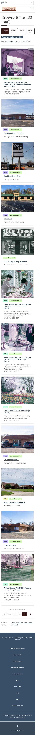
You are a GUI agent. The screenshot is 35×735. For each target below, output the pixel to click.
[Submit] (31, 3)
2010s (5, 499)
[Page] (15, 614)
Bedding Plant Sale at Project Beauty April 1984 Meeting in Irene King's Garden (17, 84)
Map (17, 699)
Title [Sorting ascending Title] (9, 42)
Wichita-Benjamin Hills (15, 78)
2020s (5, 129)
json (25, 623)
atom (13, 623)
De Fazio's (8, 219)
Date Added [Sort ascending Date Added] (26, 42)
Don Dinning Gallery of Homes (16, 261)
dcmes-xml (19, 623)
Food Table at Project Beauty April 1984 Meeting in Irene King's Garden (17, 306)
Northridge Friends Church (14, 502)
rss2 (16, 625)
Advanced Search (4, 2)
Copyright (17, 686)
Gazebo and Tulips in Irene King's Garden (17, 412)
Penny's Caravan (10, 545)
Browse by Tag (13, 31)
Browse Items (17, 661)
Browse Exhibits (17, 674)
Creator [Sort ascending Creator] (17, 42)
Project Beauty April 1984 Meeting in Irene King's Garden (17, 589)
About (17, 680)
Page (13, 614)
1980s (5, 78)
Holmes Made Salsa (11, 460)
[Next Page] (30, 614)
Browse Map (30, 31)
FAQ (17, 693)
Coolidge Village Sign (12, 176)
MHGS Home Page (17, 706)
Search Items (22, 31)
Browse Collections (17, 667)
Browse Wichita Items (17, 648)
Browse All (5, 31)
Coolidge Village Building (14, 133)
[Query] (23, 3)
